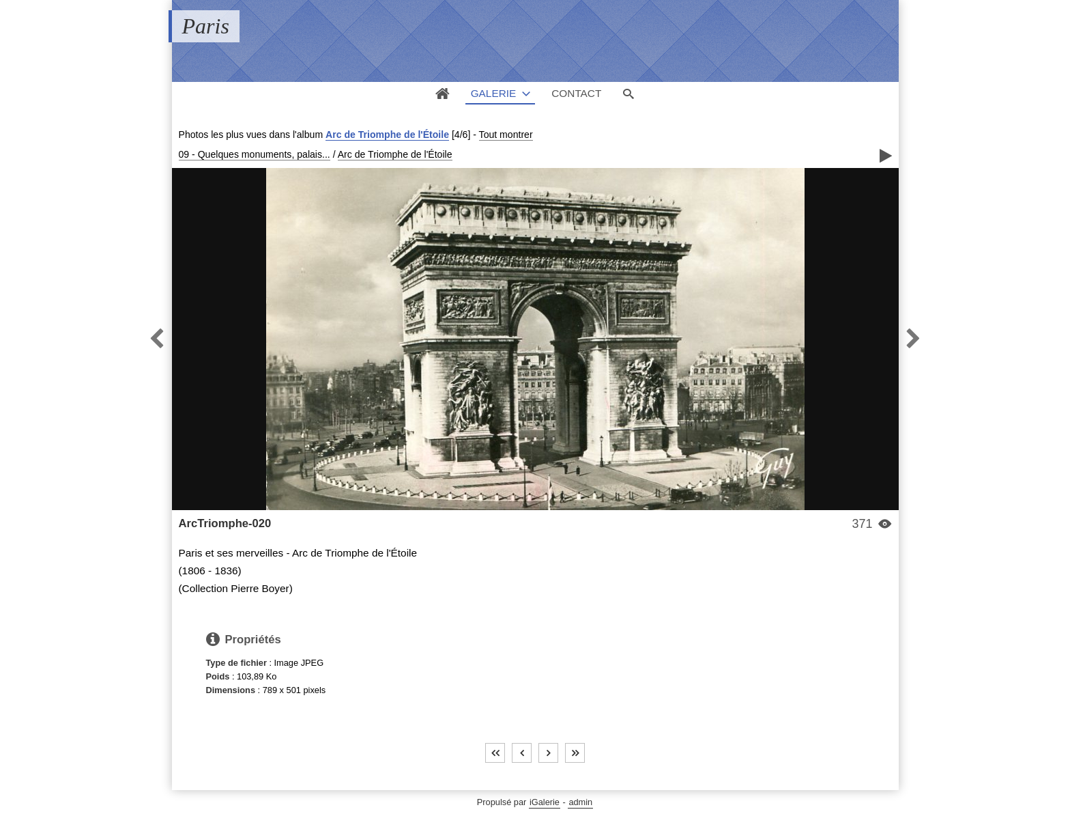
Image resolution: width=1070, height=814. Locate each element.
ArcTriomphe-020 (225, 523)
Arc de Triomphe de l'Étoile (387, 134)
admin (580, 802)
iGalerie (545, 802)
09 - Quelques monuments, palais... (254, 154)
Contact (576, 93)
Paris (205, 26)
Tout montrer (506, 134)
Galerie (494, 93)
